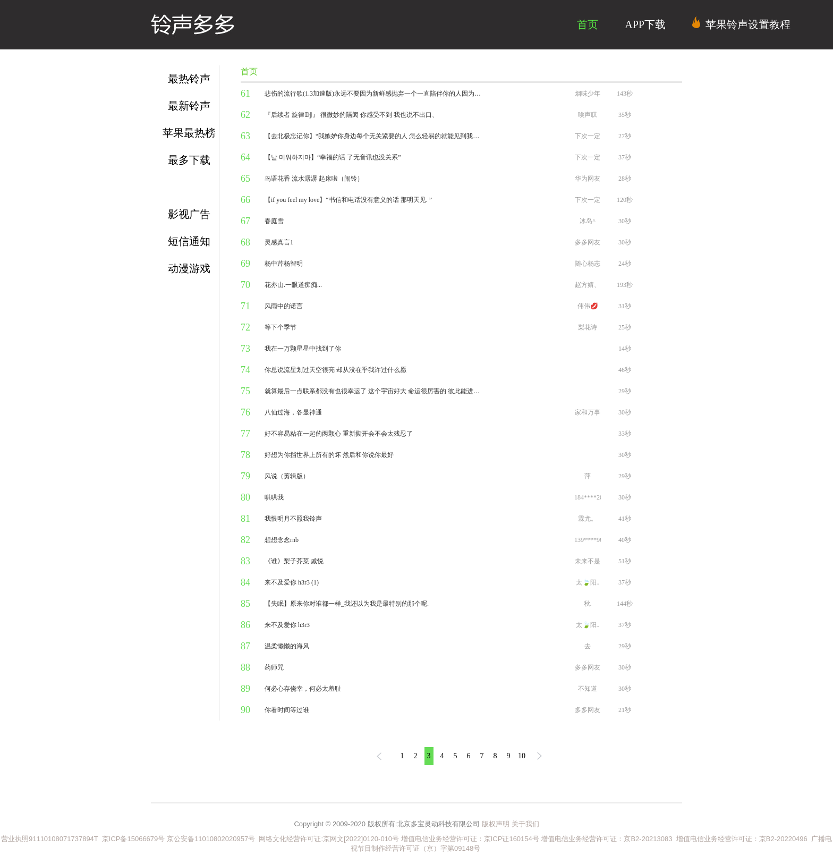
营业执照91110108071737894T (50, 839)
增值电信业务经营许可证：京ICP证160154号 (470, 839)
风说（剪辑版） (287, 476)
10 (521, 756)
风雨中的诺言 (284, 306)
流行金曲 (189, 187)
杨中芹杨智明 (284, 263)
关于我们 (525, 824)
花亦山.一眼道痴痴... (293, 285)
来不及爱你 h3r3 (287, 625)
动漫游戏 (189, 268)
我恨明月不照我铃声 (293, 518)
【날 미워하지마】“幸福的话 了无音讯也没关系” (333, 157)
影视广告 (189, 214)
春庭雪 (274, 221)
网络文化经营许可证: (289, 839)
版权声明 (495, 824)
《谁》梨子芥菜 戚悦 (294, 561)
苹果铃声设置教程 (741, 23)
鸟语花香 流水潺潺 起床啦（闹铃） (314, 178)
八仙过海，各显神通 (293, 412)
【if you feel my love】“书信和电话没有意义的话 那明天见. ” (348, 200)
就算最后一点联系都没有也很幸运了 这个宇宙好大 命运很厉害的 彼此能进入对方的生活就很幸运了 (373, 391)
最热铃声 (189, 78)
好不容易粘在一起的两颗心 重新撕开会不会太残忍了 (339, 433)
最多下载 (189, 160)
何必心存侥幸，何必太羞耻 (303, 688)
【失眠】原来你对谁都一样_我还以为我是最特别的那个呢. (347, 603)
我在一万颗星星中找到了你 (303, 348)
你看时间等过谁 (287, 710)
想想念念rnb (282, 540)
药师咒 (274, 667)
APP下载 (645, 24)
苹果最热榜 (189, 133)
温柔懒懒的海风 (287, 646)
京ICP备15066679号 (133, 839)
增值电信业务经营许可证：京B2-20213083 (606, 839)
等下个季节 (280, 327)
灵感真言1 (279, 242)
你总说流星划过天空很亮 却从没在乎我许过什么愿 (335, 370)
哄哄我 (274, 497)
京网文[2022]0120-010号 (361, 839)
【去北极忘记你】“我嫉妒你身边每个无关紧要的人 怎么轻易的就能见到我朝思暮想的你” (373, 136)
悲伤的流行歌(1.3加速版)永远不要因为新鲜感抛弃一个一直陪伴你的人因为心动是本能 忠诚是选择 (373, 93)
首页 (587, 24)
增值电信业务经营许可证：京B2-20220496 (742, 839)
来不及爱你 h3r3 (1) (292, 582)
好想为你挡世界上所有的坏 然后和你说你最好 (329, 455)
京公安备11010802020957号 (211, 839)
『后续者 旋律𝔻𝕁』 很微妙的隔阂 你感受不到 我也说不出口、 (351, 114)
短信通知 (189, 241)
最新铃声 (189, 106)
